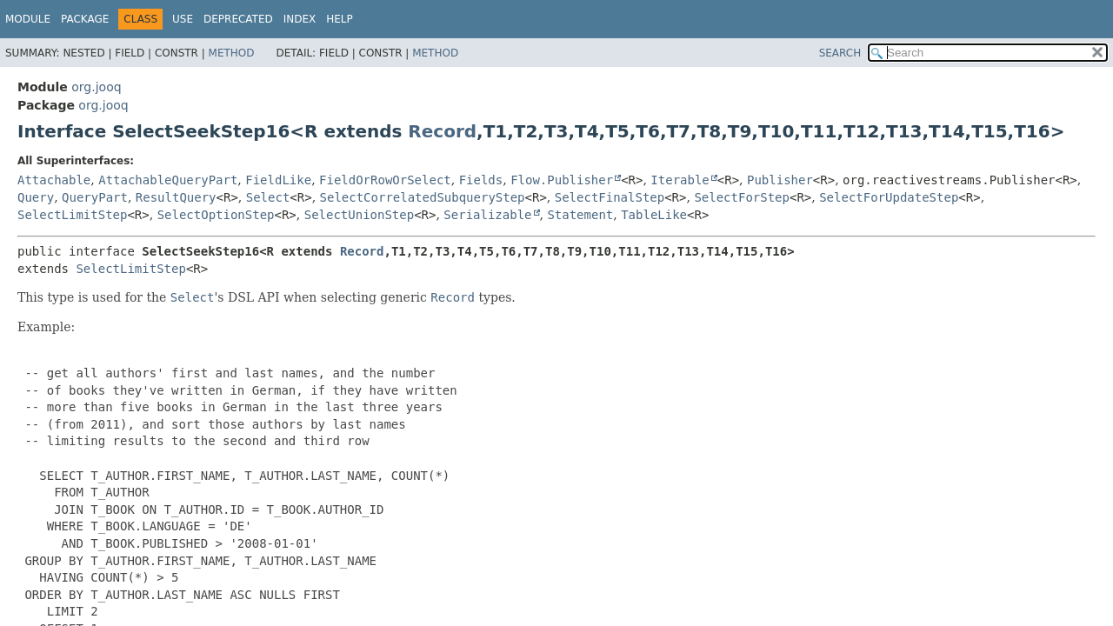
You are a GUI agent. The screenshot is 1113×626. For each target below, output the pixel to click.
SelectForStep (742, 197)
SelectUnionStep (359, 215)
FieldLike (278, 180)
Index (300, 19)
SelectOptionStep (216, 215)
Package (85, 19)
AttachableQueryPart (167, 180)
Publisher (780, 180)
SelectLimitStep (72, 215)
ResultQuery (176, 197)
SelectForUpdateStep (888, 197)
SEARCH (840, 53)
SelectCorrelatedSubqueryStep (422, 197)
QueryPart (95, 197)
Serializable (487, 215)
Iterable (679, 180)
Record (442, 131)
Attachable (53, 180)
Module (27, 19)
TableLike (654, 215)
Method (232, 53)
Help (339, 19)
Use (182, 19)
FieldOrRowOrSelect (385, 180)
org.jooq (96, 87)
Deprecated (238, 19)
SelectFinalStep (609, 197)
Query (35, 197)
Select (268, 197)
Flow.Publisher (561, 180)
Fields (481, 180)
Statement (580, 215)
